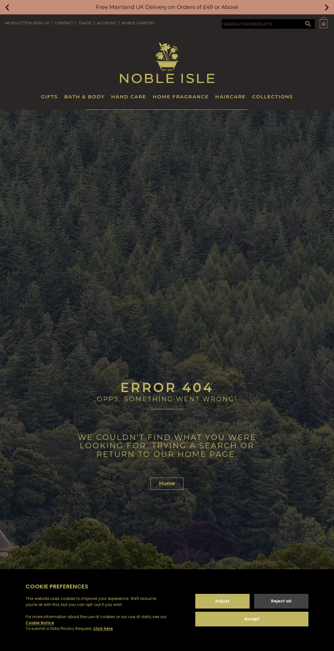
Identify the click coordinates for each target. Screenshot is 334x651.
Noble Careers (138, 22)
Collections (272, 97)
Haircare (230, 97)
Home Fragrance (181, 97)
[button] (7, 7)
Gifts (49, 97)
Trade (85, 22)
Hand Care (128, 97)
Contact (64, 22)
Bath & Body (84, 97)
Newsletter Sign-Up (27, 22)
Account (106, 22)
